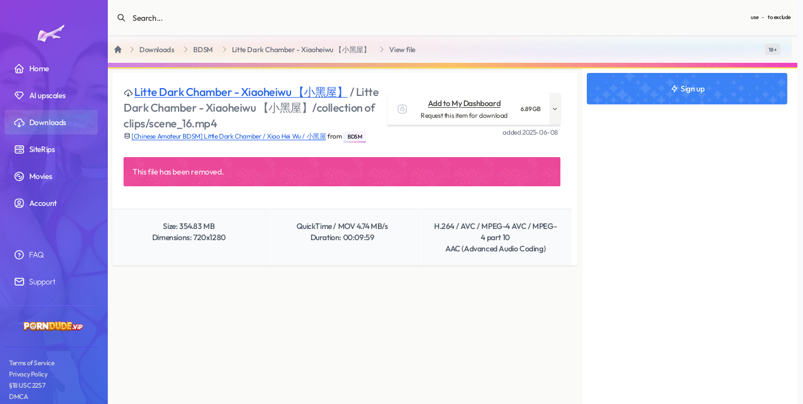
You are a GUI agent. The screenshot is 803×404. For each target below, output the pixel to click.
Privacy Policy (28, 374)
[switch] (773, 49)
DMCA (18, 396)
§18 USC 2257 (27, 385)
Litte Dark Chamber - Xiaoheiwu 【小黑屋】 (301, 49)
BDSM (202, 49)
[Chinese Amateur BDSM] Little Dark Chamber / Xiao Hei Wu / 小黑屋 (228, 136)
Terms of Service (31, 363)
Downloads (156, 49)
